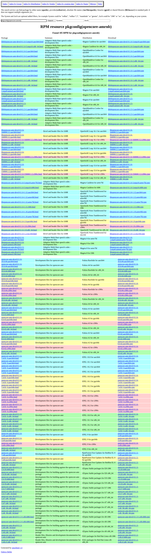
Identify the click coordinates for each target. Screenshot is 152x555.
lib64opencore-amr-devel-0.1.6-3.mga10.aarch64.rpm (129, 42)
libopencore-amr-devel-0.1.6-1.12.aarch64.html (19, 192)
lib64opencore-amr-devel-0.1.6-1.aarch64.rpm (126, 71)
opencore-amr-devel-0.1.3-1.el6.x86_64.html (11, 526)
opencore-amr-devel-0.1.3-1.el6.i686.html (17, 517)
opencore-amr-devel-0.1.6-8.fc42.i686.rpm (128, 338)
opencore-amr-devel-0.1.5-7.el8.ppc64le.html (11, 459)
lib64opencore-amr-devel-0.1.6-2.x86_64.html (19, 61)
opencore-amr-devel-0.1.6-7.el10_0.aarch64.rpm (128, 357)
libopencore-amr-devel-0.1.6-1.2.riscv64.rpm (127, 234)
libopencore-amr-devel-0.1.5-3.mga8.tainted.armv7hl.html (12, 248)
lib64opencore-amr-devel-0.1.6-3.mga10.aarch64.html (22, 42)
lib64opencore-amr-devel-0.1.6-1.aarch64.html (19, 71)
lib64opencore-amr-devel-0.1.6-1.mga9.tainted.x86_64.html (13, 95)
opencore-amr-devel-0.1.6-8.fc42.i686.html (11, 338)
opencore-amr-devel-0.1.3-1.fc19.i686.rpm (128, 478)
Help (100, 4)
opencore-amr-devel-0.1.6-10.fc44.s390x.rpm (128, 289)
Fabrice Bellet (6, 552)
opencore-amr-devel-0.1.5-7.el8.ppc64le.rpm (128, 459)
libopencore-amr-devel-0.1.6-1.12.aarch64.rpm (128, 192)
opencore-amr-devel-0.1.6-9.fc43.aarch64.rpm (128, 309)
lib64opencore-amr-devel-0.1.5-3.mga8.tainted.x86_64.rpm (120, 104)
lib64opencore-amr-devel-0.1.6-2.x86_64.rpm (126, 61)
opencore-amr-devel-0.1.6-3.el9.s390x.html (11, 444)
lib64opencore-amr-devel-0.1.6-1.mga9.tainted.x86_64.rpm (120, 95)
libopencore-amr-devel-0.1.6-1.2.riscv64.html (19, 234)
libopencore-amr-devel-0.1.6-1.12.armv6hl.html (19, 197)
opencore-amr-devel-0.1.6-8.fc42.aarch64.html (11, 333)
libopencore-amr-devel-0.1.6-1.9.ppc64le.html (19, 221)
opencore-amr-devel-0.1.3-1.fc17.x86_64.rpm (128, 493)
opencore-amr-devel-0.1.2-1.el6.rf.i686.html (11, 536)
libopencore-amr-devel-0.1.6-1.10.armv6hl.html (19, 212)
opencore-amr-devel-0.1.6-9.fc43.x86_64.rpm (128, 328)
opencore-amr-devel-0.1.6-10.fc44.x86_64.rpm (128, 299)
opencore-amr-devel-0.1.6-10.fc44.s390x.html (11, 289)
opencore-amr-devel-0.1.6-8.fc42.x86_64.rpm (128, 352)
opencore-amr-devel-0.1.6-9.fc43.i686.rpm (128, 313)
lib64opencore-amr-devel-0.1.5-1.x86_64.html (19, 119)
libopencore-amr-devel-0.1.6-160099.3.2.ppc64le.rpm (121, 136)
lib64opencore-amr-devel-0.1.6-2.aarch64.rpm (126, 51)
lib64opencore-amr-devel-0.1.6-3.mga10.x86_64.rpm (128, 46)
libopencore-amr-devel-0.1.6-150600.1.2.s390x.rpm (130, 174)
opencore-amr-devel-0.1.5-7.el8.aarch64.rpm (128, 454)
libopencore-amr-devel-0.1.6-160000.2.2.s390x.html (21, 157)
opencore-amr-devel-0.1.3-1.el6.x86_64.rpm (128, 526)
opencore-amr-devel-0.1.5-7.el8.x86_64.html (11, 463)
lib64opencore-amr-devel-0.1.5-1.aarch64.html (19, 109)
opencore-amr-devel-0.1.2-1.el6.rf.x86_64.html (11, 541)
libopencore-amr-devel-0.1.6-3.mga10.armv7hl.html (21, 183)
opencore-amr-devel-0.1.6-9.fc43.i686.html (11, 313)
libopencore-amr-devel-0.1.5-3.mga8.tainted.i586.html (12, 253)
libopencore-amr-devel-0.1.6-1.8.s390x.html (18, 226)
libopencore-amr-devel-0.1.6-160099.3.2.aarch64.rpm (121, 131)
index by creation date (65, 4)
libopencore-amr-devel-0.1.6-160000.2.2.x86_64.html (12, 161)
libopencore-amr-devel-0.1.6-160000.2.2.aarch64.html (12, 148)
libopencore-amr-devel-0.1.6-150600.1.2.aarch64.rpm (121, 165)
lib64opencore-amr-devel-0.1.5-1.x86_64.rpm (126, 119)
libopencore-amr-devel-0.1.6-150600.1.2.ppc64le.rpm (121, 170)
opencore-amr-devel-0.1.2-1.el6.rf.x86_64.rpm (128, 541)
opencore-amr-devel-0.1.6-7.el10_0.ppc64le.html (11, 376)
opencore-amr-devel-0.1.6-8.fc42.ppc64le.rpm (128, 343)
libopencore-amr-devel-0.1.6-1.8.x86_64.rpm (127, 230)
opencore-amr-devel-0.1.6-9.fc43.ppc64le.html (11, 318)
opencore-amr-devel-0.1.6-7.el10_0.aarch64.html (11, 357)
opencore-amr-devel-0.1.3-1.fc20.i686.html (11, 468)
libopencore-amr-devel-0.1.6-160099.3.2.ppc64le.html (12, 136)
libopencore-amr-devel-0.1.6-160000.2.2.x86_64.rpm (121, 161)
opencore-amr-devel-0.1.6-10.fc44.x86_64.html (11, 299)
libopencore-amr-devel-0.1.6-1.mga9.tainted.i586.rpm (121, 243)
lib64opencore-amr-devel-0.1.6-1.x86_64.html (19, 80)
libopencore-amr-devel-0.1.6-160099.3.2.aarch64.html (12, 131)
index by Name (82, 4)
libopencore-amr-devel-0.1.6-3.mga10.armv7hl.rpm (130, 183)
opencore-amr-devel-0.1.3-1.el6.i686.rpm (134, 517)
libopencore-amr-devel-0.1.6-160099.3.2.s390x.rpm (130, 140)
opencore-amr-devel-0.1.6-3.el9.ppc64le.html (11, 439)
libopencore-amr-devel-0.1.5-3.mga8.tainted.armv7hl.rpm (121, 248)
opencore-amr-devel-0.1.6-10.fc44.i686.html (11, 270)
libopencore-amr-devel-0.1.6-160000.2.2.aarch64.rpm (121, 148)
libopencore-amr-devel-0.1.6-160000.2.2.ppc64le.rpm (121, 153)
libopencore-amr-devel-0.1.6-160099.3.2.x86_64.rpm (121, 143)
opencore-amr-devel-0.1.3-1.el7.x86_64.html (11, 497)
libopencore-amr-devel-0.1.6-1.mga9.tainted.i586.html (12, 243)
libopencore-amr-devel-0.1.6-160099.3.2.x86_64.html (12, 143)
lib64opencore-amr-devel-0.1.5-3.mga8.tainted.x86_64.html (13, 104)
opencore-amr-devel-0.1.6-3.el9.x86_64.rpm (128, 449)
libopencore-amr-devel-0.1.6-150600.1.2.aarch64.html (12, 165)
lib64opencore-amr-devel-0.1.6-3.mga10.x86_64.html (22, 46)
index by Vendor (48, 4)
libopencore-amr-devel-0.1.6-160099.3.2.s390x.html (21, 140)
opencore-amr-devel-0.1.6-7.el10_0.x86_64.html (11, 415)
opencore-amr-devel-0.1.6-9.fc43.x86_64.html (11, 328)
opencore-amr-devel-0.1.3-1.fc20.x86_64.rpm (128, 473)
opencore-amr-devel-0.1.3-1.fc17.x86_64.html (11, 493)
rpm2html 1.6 (17, 548)
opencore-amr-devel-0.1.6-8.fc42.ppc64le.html (11, 343)
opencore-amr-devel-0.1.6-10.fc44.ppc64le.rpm (128, 280)
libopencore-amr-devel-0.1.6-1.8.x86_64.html (19, 230)
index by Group (15, 4)
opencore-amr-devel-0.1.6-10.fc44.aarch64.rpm (128, 260)
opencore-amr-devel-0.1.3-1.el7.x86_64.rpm (128, 497)
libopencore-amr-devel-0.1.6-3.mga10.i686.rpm (128, 188)
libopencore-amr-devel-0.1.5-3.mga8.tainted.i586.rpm (121, 253)
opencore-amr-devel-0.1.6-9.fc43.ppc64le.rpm (128, 318)
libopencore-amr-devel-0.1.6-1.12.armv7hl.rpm (128, 202)
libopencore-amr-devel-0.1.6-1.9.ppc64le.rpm (127, 221)
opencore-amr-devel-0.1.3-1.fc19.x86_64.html (11, 483)
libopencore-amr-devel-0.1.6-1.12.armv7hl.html (19, 202)
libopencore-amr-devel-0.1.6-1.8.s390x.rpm (127, 226)
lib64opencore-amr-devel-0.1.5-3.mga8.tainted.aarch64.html (13, 100)
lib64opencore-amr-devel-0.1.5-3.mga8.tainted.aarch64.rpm (120, 100)
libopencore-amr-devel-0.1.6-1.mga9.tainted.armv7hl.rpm (121, 238)
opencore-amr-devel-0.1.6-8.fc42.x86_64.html (11, 352)
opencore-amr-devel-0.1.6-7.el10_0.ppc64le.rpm (128, 376)
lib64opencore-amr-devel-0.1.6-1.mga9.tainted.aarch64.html (13, 90)
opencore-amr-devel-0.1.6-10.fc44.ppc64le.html (11, 280)
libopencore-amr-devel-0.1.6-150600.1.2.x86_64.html (12, 178)
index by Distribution (32, 4)
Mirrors (93, 4)
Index (5, 4)
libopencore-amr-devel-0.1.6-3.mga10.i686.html (20, 188)
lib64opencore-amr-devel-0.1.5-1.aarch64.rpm (126, 109)
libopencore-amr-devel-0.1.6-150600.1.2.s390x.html (21, 174)
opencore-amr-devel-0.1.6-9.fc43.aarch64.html (11, 309)
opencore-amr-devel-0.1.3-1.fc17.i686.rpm (128, 488)
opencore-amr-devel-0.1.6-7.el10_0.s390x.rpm (128, 396)
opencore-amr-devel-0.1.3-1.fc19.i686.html (11, 478)
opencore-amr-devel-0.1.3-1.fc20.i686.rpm (128, 468)
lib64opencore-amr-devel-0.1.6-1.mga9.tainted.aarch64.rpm (120, 90)
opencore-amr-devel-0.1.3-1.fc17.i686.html (11, 488)
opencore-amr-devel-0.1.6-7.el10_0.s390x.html (11, 396)
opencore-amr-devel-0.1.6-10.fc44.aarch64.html (11, 260)
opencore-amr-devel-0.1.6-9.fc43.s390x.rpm (128, 323)
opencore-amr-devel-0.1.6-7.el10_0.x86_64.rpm (128, 415)
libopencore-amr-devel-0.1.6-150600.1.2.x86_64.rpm (121, 178)
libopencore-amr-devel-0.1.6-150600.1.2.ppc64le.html (12, 170)
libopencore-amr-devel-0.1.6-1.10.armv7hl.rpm (128, 217)
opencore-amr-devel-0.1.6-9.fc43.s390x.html (11, 323)
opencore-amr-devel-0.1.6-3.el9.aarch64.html (11, 434)
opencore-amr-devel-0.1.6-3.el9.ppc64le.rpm (128, 439)
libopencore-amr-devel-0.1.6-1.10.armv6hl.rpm (128, 212)
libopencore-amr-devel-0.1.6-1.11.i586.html (18, 207)
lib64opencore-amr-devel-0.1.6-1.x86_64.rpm (126, 80)
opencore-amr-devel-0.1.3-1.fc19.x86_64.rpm (128, 483)
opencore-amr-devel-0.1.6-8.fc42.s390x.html (11, 347)
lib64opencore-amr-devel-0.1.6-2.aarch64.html (19, 51)
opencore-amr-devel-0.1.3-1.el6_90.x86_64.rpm (128, 507)
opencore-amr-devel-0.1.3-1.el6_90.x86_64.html (11, 507)
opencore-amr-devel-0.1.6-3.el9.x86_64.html (11, 449)
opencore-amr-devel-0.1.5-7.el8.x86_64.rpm (128, 463)
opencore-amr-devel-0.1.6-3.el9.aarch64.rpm (128, 434)
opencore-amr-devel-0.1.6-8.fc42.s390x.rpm (128, 347)
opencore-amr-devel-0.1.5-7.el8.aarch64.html (11, 454)
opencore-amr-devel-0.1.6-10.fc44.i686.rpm (128, 270)
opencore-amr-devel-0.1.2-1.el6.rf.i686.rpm (128, 536)
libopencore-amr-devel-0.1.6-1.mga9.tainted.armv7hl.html (12, 238)
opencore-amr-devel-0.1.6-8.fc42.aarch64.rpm (128, 333)
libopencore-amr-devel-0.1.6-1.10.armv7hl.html (19, 217)
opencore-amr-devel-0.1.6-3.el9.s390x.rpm (128, 444)
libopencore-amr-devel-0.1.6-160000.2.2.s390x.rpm (130, 157)
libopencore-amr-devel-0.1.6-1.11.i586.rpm (126, 207)
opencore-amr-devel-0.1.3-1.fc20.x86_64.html (11, 473)
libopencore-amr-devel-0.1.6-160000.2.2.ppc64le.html (12, 153)
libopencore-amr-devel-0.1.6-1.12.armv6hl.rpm (128, 197)
